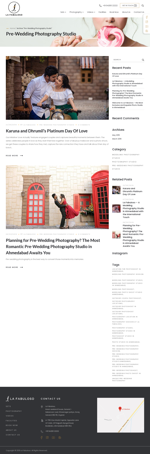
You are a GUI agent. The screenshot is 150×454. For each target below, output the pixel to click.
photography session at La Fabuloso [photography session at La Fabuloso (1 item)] (126, 323)
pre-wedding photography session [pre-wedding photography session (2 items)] (125, 350)
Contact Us (139, 12)
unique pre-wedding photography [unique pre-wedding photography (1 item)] (122, 380)
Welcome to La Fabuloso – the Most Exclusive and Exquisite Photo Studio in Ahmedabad (127, 105)
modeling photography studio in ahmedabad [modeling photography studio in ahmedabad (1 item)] (127, 284)
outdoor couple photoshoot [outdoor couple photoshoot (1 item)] (126, 298)
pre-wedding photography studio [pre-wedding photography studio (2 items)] (125, 355)
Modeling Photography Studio (126, 156)
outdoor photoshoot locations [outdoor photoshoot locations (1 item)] (123, 313)
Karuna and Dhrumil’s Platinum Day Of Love (47, 130)
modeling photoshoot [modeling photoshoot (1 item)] (123, 289)
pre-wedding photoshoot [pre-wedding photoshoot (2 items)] (125, 370)
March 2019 (116, 139)
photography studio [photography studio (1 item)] (122, 328)
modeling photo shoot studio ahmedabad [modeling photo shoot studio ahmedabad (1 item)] (127, 293)
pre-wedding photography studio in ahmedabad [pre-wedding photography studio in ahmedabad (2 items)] (125, 365)
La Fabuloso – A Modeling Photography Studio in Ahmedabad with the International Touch (127, 83)
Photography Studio (124, 162)
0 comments (84, 125)
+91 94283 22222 (110, 6)
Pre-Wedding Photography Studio (56, 125)
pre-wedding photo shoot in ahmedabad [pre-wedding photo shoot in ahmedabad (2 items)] (126, 374)
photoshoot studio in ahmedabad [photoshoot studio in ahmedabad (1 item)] (123, 337)
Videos (90, 12)
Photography (76, 12)
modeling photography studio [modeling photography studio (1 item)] (127, 280)
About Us (126, 12)
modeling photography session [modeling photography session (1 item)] (128, 274)
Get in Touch (127, 5)
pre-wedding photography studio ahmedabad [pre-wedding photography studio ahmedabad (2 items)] (125, 360)
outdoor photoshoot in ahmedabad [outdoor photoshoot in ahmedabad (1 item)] (124, 307)
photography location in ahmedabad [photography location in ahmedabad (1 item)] (125, 318)
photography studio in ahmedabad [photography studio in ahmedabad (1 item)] (123, 332)
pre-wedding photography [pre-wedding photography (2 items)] (125, 346)
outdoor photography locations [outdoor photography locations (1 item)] (123, 302)
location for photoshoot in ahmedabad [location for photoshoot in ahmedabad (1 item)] (126, 270)
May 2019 (116, 135)
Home (12, 28)
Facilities (102, 12)
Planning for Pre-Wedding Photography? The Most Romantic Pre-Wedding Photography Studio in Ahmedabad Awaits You (53, 246)
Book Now (114, 12)
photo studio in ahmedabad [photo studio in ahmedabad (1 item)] (126, 342)
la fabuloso (29, 125)
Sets (62, 12)
